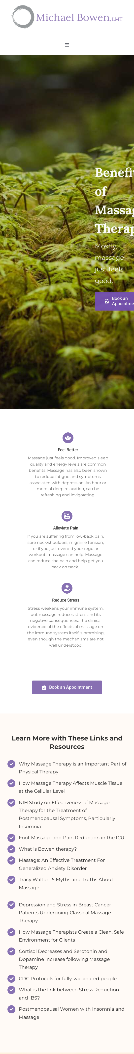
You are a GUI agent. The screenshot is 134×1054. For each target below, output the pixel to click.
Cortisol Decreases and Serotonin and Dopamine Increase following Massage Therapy (64, 959)
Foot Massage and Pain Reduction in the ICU (71, 838)
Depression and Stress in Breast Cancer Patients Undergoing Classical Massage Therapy (65, 913)
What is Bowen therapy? (48, 849)
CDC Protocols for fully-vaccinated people (68, 978)
